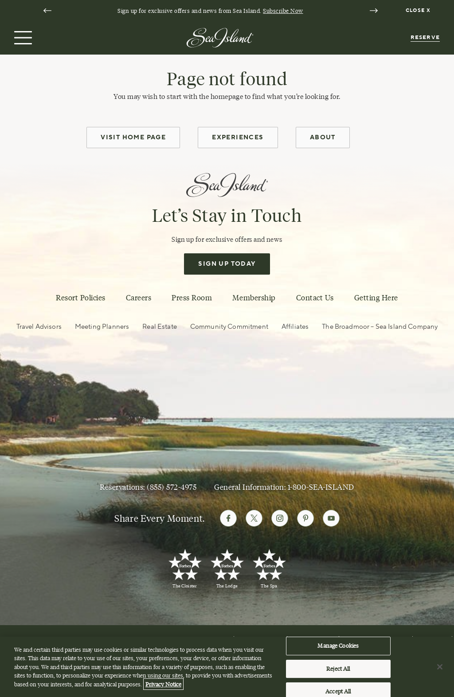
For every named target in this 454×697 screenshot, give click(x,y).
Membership (253, 297)
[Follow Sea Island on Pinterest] (305, 518)
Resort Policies (81, 297)
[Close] (440, 669)
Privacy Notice (163, 686)
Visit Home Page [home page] (133, 138)
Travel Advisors (39, 327)
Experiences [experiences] (237, 138)
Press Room (192, 297)
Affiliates (295, 327)
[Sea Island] (220, 36)
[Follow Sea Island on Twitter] (254, 518)
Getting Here (376, 297)
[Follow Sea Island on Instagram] (279, 518)
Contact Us (315, 297)
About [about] (323, 138)
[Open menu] (22, 37)
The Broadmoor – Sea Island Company (380, 327)
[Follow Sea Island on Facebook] (228, 518)
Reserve (425, 37)
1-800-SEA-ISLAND (321, 487)
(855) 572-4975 (171, 487)
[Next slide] (373, 10)
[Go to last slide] (47, 10)
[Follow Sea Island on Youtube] (331, 518)
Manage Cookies (338, 648)
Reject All (338, 671)
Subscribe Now (283, 10)
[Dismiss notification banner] (419, 10)
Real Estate (159, 327)
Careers (139, 297)
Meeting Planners (102, 327)
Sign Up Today (226, 264)
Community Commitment (229, 327)
